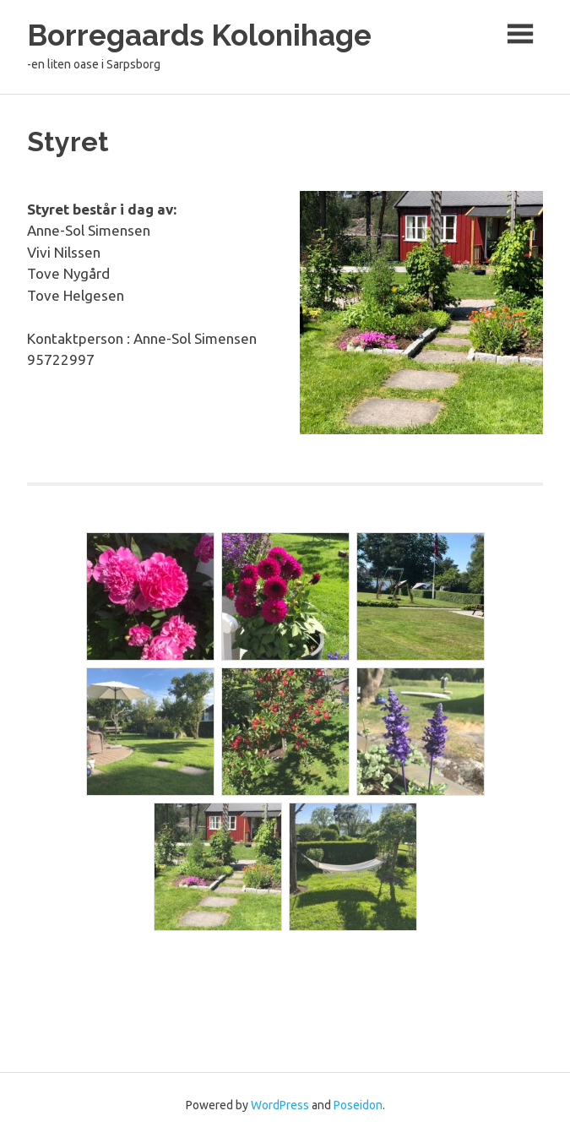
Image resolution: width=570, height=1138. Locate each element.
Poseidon (358, 1105)
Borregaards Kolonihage (199, 35)
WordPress (280, 1105)
